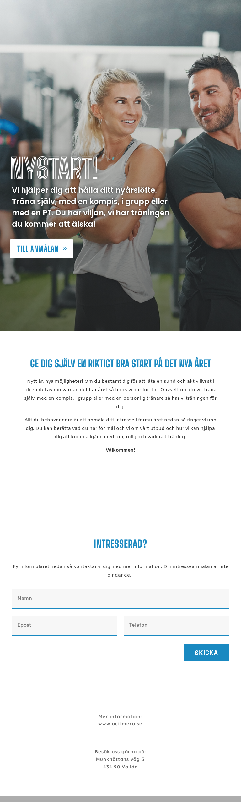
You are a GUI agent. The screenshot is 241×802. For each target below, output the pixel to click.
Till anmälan (38, 248)
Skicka (206, 652)
